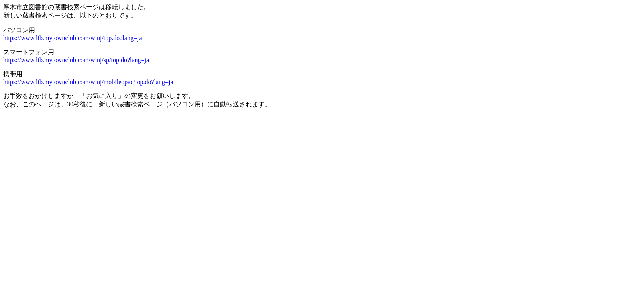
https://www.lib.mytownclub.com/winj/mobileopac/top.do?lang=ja (88, 82)
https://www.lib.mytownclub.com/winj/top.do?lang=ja (72, 38)
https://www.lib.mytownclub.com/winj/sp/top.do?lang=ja (76, 60)
